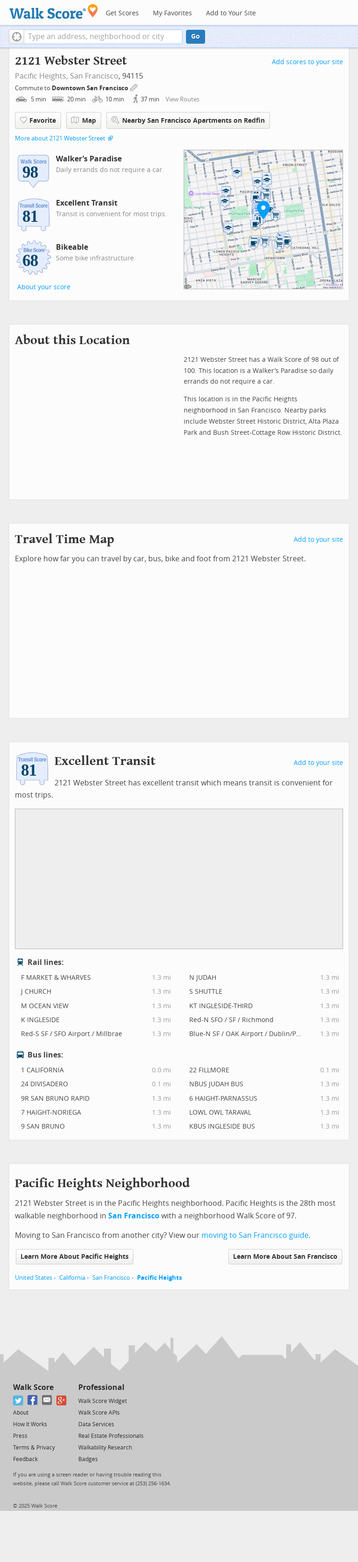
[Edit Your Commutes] (134, 86)
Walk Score (33, 1387)
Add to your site (318, 540)
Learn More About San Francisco (285, 1257)
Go (195, 36)
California (72, 1277)
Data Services (96, 1424)
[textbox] (103, 36)
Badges (88, 1459)
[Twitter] (18, 1400)
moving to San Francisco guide (255, 1235)
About (20, 1412)
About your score (43, 287)
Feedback (25, 1459)
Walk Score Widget (102, 1401)
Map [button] (83, 120)
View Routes (182, 99)
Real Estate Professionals (111, 1436)
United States (33, 1277)
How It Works (30, 1424)
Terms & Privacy (34, 1447)
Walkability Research (105, 1447)
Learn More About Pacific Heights (75, 1257)
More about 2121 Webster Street (60, 138)
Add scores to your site (307, 62)
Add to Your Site (231, 13)
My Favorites (172, 13)
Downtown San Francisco (91, 88)
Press (20, 1436)
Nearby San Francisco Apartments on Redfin (188, 120)
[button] (16, 36)
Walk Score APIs (99, 1412)
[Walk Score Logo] (53, 11)
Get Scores (122, 13)
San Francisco (94, 76)
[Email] (47, 1400)
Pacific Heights (159, 1277)
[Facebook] (33, 1400)
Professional (101, 1387)
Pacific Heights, (41, 76)
